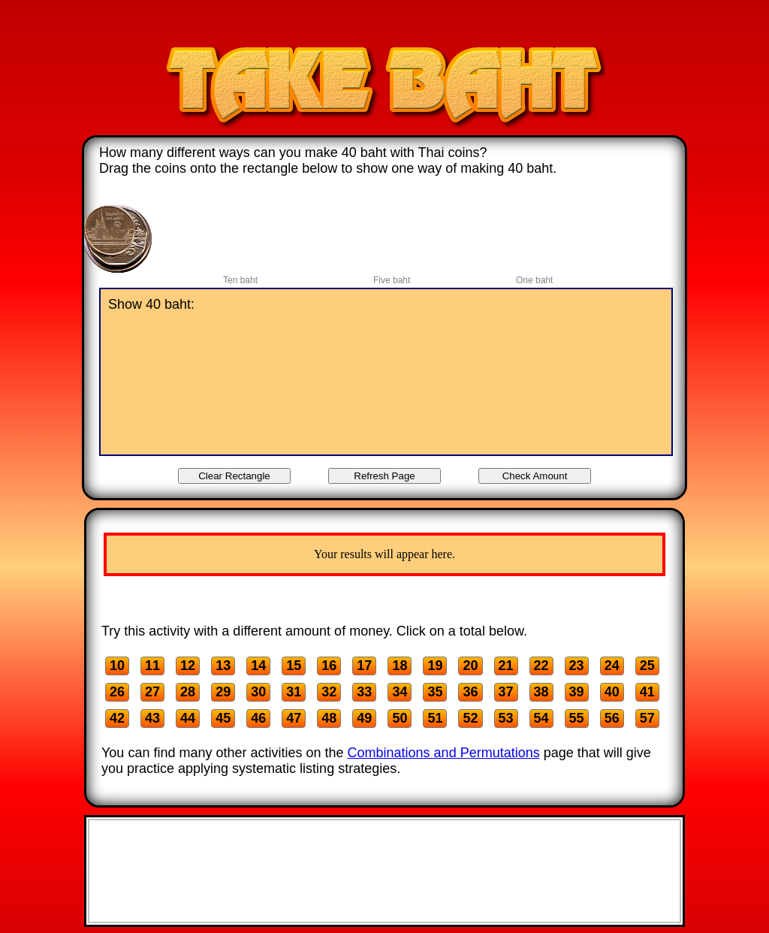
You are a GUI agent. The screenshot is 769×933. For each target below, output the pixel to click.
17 (364, 665)
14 (258, 665)
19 (434, 665)
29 (223, 691)
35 (434, 691)
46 (258, 718)
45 (223, 718)
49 (364, 718)
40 (612, 691)
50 (399, 718)
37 (506, 691)
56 (612, 718)
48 (328, 718)
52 (470, 718)
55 (576, 718)
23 (576, 665)
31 (293, 691)
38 (541, 691)
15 (293, 665)
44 (187, 718)
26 (117, 691)
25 (647, 665)
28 (187, 691)
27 (152, 691)
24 (612, 665)
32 (328, 691)
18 (399, 665)
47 (293, 718)
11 (152, 665)
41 (647, 691)
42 (117, 718)
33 (364, 691)
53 (506, 718)
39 (576, 691)
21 (506, 665)
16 (328, 665)
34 (399, 691)
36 (470, 691)
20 (470, 665)
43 (152, 718)
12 (187, 665)
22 (541, 665)
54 (541, 718)
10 (117, 665)
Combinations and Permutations (444, 752)
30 (258, 691)
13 (223, 665)
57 (647, 718)
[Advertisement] (384, 25)
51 (434, 718)
